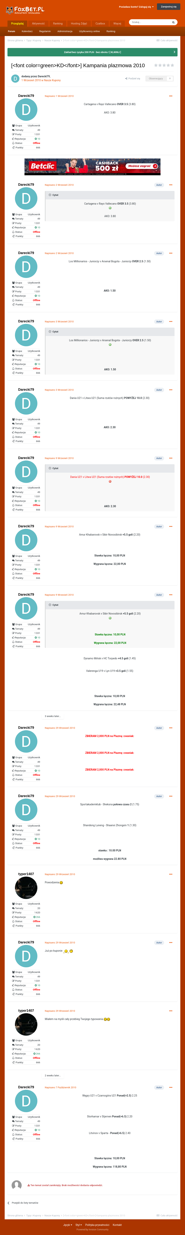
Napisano (59, 96)
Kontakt (117, 1224)
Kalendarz (27, 31)
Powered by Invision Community (93, 1229)
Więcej (117, 23)
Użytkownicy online (89, 31)
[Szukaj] (149, 22)
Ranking (111, 31)
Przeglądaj (17, 23)
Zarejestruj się (168, 6)
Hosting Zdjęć (79, 23)
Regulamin (45, 31)
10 (37, 138)
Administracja (64, 31)
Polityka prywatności (97, 1224)
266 (36, 917)
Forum (11, 31)
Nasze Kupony (52, 80)
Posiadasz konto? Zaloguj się (136, 6)
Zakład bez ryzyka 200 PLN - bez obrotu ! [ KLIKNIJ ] (92, 52)
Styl (78, 1224)
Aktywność (38, 23)
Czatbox (100, 23)
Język (67, 1224)
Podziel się (132, 78)
